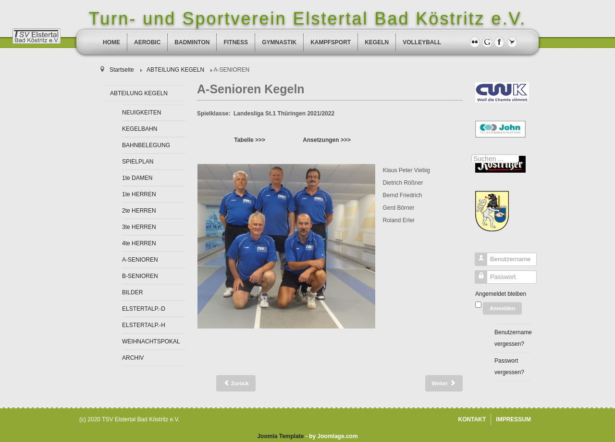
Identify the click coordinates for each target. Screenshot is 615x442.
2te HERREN (139, 210)
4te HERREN (139, 243)
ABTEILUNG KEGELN (139, 93)
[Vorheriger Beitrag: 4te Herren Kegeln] (236, 383)
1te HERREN (139, 194)
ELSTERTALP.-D (143, 308)
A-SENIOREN (140, 259)
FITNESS (235, 42)
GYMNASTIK (279, 42)
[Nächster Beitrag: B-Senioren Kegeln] (444, 383)
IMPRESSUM (513, 419)
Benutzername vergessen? (512, 338)
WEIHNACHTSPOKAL (151, 341)
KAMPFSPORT (330, 42)
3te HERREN (139, 227)
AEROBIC (147, 42)
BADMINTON (191, 42)
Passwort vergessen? (509, 366)
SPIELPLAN (137, 161)
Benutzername (477, 261)
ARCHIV (133, 357)
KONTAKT (472, 419)
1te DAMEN (137, 178)
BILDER (132, 292)
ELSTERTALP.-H (143, 325)
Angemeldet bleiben (500, 293)
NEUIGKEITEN (141, 112)
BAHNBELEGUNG (146, 145)
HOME (111, 42)
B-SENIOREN (140, 276)
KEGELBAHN (139, 129)
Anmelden (502, 308)
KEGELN (377, 42)
